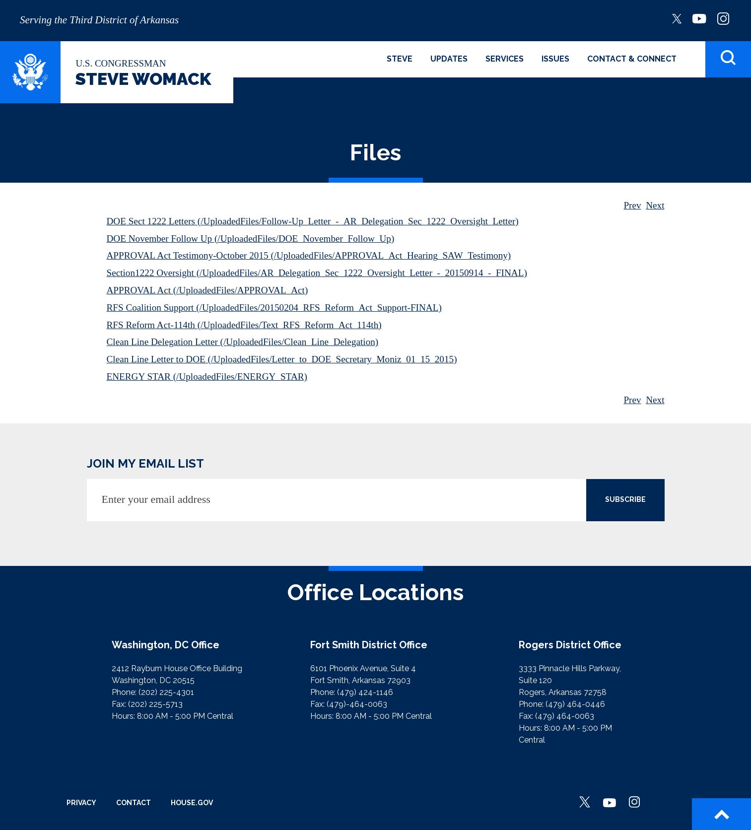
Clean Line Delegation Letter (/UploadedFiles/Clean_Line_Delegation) (243, 342)
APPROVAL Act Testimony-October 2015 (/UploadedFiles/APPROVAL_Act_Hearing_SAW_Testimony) (309, 255)
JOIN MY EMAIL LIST (145, 463)
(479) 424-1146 (365, 692)
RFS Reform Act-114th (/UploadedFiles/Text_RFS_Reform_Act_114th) (244, 325)
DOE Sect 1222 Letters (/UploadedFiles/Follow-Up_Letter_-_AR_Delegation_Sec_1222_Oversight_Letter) (313, 221)
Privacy (81, 803)
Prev (632, 205)
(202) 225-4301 (166, 692)
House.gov (192, 803)
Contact (133, 803)
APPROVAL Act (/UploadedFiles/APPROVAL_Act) (207, 290)
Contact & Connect (632, 59)
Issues (555, 59)
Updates (449, 59)
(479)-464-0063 (357, 704)
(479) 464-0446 (575, 704)
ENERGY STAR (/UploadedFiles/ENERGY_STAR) (207, 376)
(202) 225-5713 (155, 704)
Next (655, 205)
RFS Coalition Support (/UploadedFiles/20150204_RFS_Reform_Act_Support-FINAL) (274, 307)
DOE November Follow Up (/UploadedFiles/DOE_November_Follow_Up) (251, 238)
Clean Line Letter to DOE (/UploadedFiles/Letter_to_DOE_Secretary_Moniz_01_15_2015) (282, 359)
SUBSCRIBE (625, 499)
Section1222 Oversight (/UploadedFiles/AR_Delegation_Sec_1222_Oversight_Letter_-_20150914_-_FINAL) (317, 273)
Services (504, 59)
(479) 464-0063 (564, 716)
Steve (399, 59)
